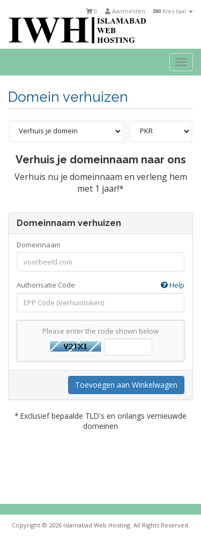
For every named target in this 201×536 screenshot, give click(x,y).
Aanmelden (125, 11)
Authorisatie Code (100, 285)
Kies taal (173, 11)
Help (172, 285)
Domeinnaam (39, 245)
